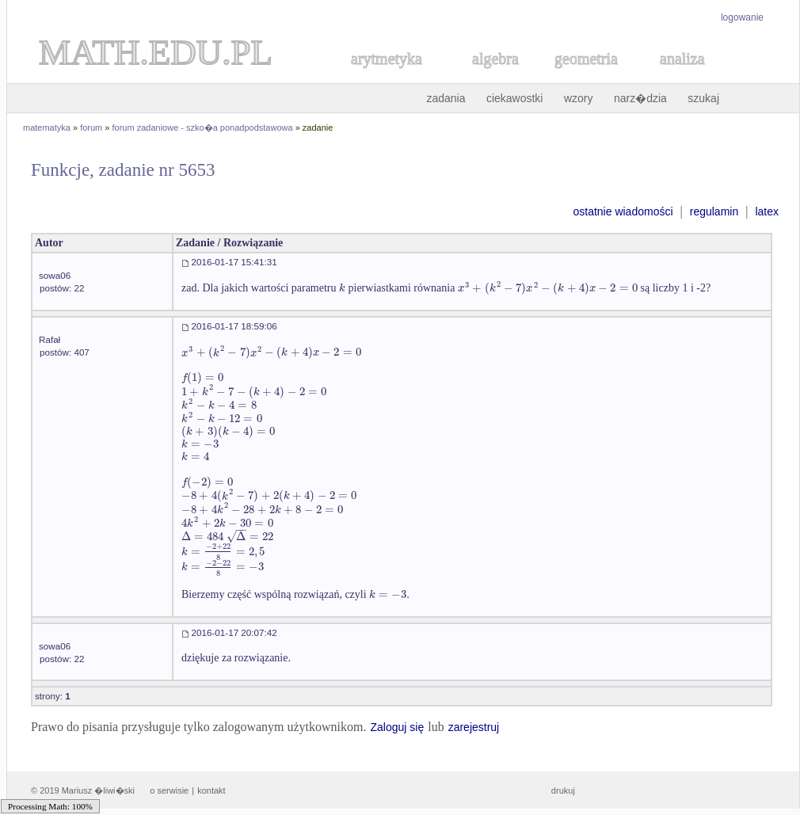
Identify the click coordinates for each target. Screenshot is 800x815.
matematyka (46, 127)
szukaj (703, 98)
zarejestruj (474, 727)
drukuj (563, 790)
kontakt (211, 790)
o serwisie (169, 790)
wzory (578, 98)
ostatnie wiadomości (622, 211)
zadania (445, 98)
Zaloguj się (397, 727)
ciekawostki (514, 98)
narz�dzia (640, 98)
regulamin (714, 211)
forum (91, 127)
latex (767, 211)
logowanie (742, 17)
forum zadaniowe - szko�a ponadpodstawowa (202, 127)
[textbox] (342, 288)
